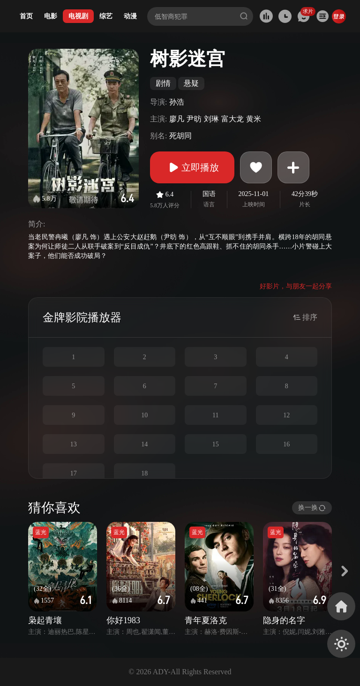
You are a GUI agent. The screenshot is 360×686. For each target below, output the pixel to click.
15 (215, 444)
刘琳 (211, 119)
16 (286, 444)
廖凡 (176, 119)
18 (144, 473)
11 (215, 415)
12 (286, 415)
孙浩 (176, 102)
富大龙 (232, 119)
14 (144, 444)
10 (144, 415)
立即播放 (192, 167)
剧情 (163, 83)
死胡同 (180, 136)
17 (73, 473)
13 (73, 444)
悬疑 (191, 83)
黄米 (253, 119)
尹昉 (194, 119)
